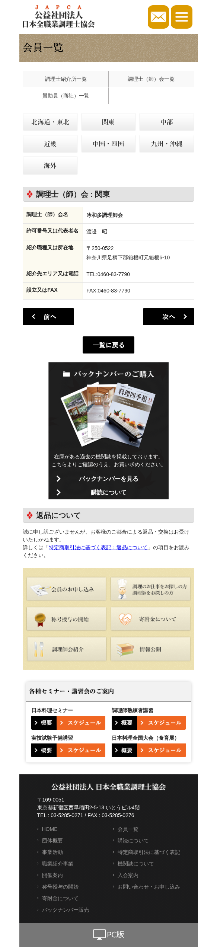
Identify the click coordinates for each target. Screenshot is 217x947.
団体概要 (52, 841)
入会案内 (128, 875)
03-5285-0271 (67, 815)
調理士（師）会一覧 (151, 79)
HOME (50, 829)
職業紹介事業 (57, 864)
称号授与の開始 (60, 887)
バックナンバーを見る (108, 479)
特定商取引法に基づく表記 (149, 852)
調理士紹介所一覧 (66, 79)
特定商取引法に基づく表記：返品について (98, 547)
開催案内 (52, 875)
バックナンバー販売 (65, 910)
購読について (109, 492)
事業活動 (52, 852)
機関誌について (136, 864)
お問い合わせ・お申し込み (149, 887)
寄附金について (60, 898)
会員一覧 (128, 829)
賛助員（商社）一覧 (65, 96)
